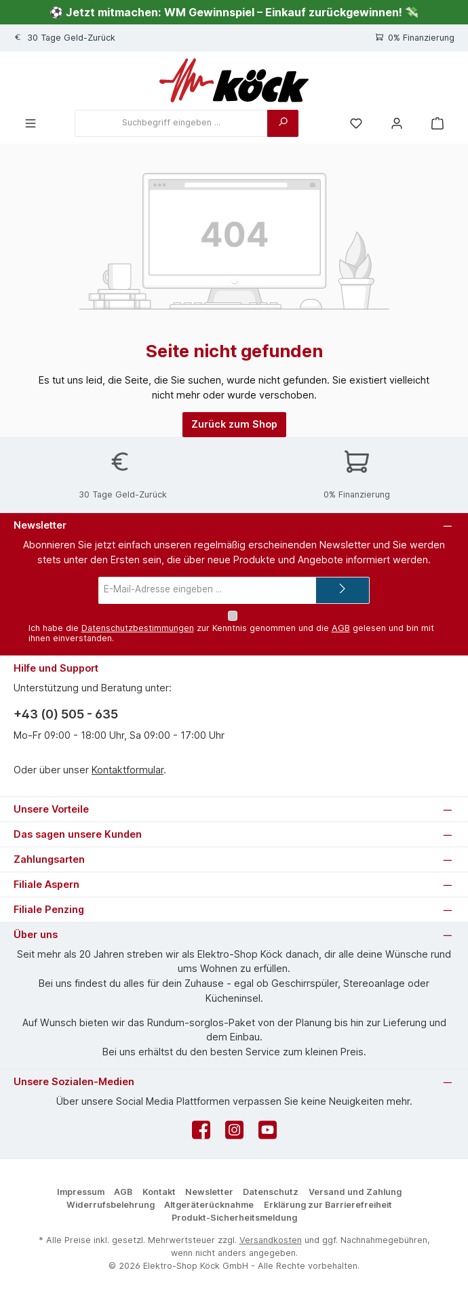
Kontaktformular (127, 769)
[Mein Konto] (397, 123)
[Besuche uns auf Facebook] (201, 1133)
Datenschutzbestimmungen (137, 628)
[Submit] (342, 589)
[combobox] (171, 123)
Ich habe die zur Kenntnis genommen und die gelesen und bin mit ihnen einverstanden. (231, 633)
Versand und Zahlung (355, 1192)
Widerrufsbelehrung (110, 1205)
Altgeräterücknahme (209, 1205)
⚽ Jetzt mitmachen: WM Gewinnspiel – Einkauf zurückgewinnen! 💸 (234, 12)
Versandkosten (270, 1240)
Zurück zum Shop (234, 424)
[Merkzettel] (356, 123)
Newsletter (209, 1192)
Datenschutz (270, 1192)
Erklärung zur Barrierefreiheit (328, 1205)
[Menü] (30, 123)
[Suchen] (282, 123)
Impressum (80, 1192)
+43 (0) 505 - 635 (66, 714)
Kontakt (159, 1192)
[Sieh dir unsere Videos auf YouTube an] (267, 1133)
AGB (341, 628)
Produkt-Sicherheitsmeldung (234, 1218)
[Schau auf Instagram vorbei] (234, 1133)
